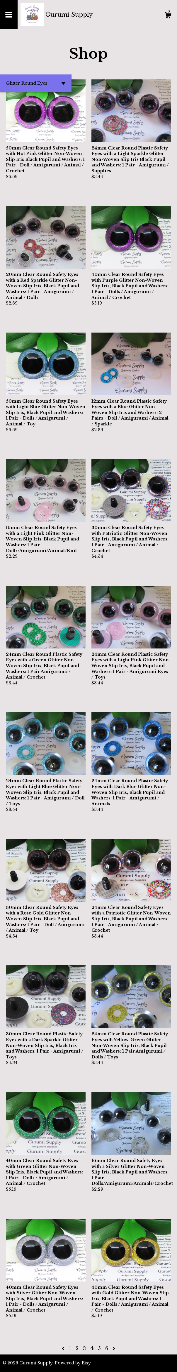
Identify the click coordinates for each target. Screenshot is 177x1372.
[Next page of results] (114, 1348)
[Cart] (168, 16)
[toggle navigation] (9, 14)
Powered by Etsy (73, 1363)
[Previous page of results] (64, 1348)
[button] (36, 83)
